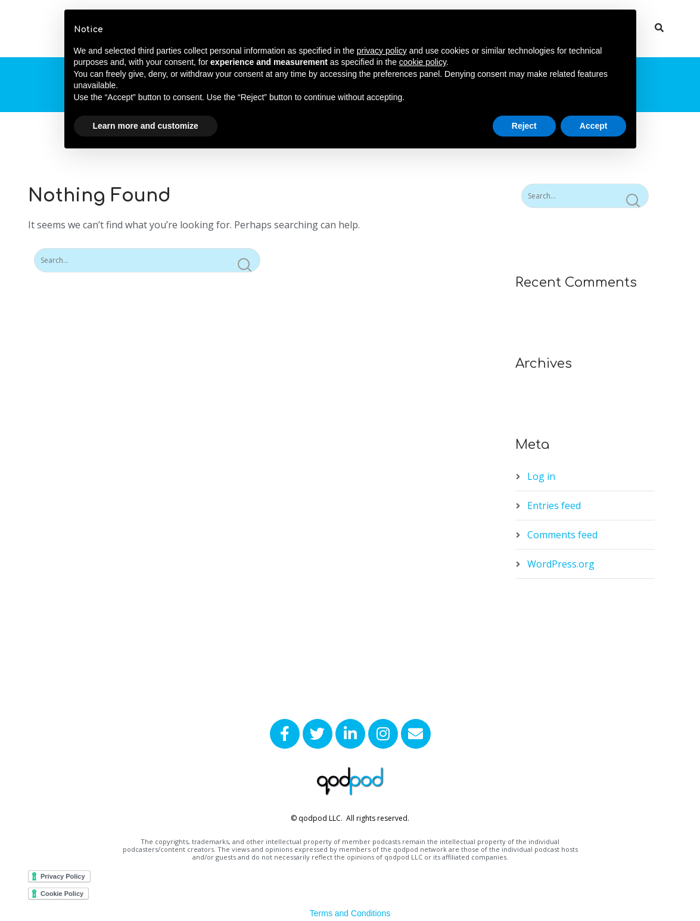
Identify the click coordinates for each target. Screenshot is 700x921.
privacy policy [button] (382, 50)
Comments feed (562, 534)
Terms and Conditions (350, 913)
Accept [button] (594, 126)
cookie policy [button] (422, 62)
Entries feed (554, 505)
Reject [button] (524, 126)
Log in (541, 476)
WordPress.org (561, 563)
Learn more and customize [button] (145, 126)
